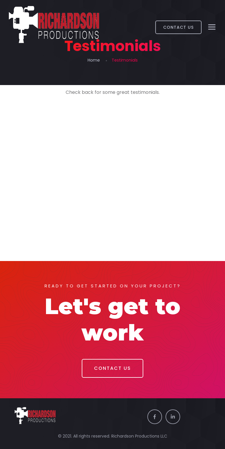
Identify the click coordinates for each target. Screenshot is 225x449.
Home (94, 60)
